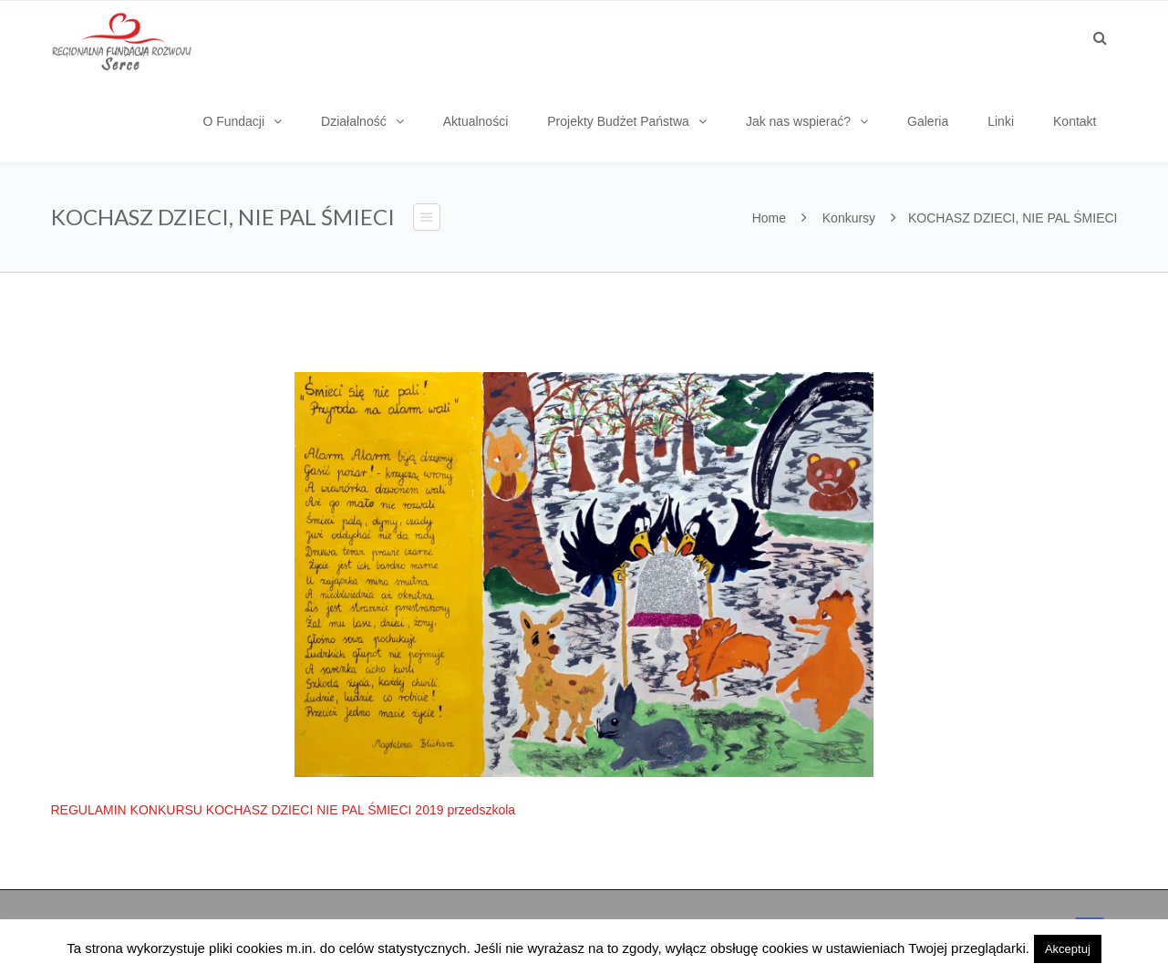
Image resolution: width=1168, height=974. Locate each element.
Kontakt (1074, 121)
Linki (1000, 121)
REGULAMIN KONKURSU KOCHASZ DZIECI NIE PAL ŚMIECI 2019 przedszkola (283, 810)
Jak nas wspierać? (798, 121)
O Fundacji (233, 121)
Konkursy (848, 218)
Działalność (354, 121)
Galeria (927, 121)
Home (769, 218)
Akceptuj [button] (1067, 949)
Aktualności (476, 121)
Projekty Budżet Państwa (618, 121)
